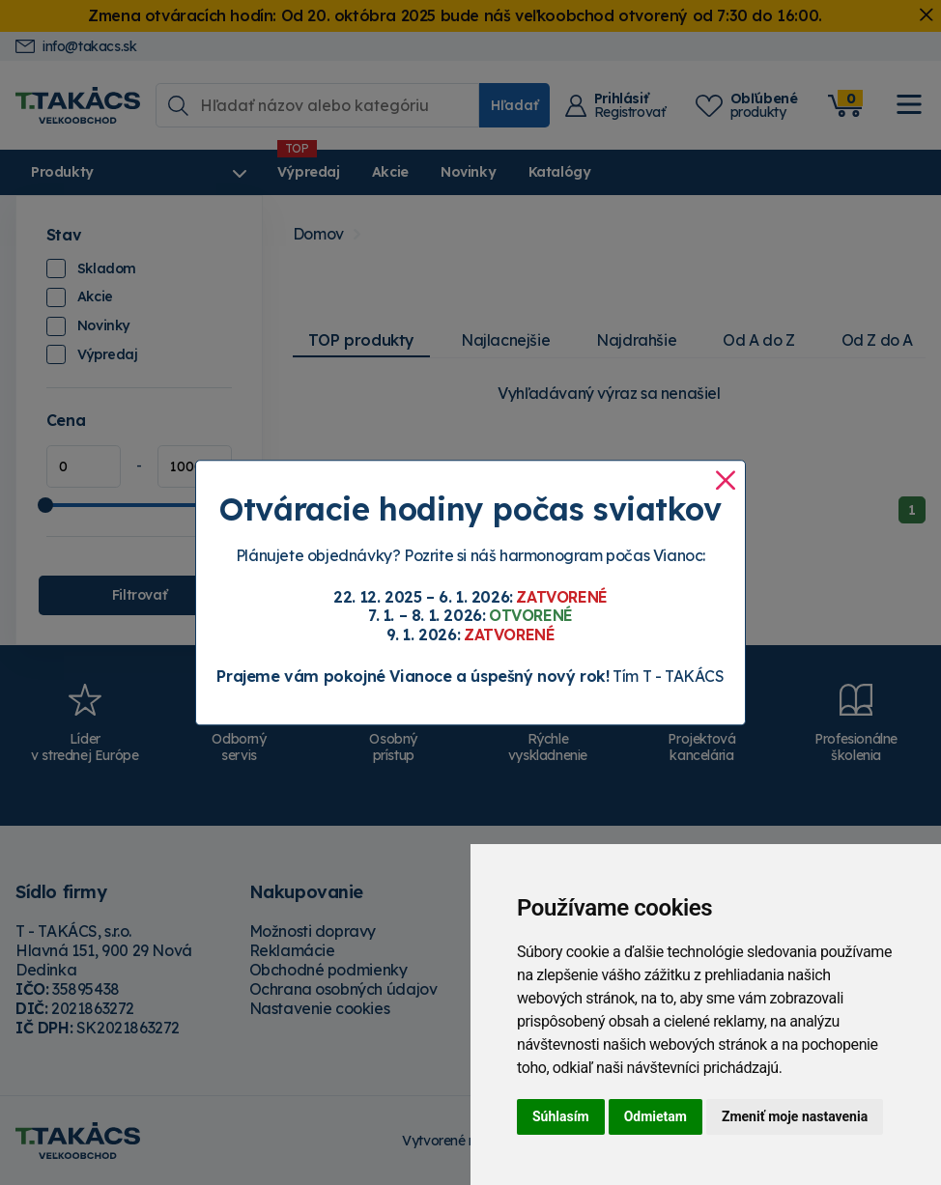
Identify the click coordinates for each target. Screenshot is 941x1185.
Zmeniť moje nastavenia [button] (795, 1116)
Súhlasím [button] (560, 1116)
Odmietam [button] (655, 1116)
